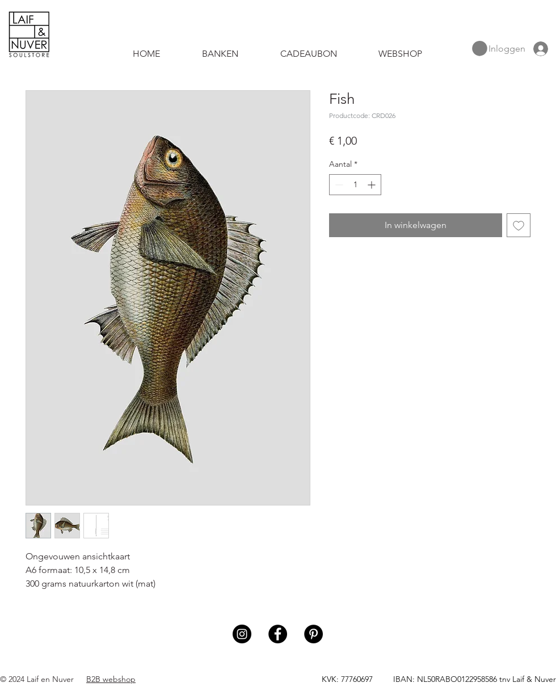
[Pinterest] (313, 634)
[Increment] (372, 185)
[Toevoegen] (518, 225)
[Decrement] (338, 185)
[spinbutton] (355, 185)
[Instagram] (242, 634)
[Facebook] (277, 634)
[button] (479, 48)
